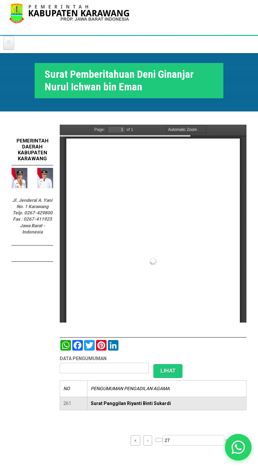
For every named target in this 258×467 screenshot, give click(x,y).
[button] (238, 447)
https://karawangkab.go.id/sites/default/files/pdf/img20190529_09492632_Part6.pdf (153, 224)
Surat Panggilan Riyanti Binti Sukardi (131, 403)
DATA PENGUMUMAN (83, 358)
